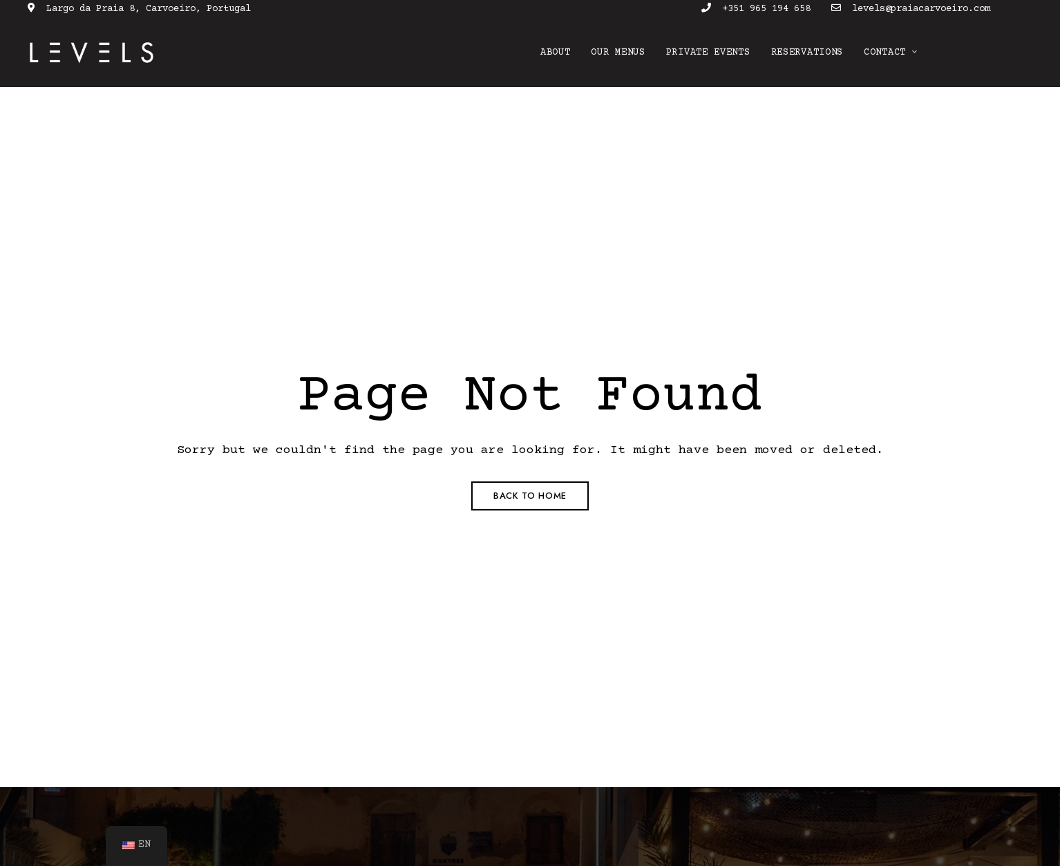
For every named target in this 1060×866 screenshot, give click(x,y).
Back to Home (530, 495)
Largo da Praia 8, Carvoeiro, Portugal (139, 9)
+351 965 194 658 (756, 9)
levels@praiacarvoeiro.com (910, 9)
